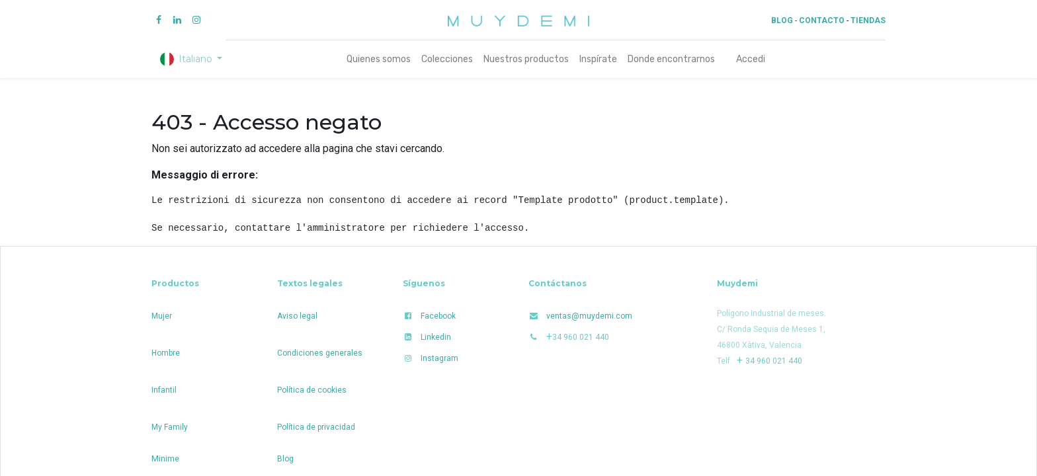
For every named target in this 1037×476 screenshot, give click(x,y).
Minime (165, 458)
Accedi (750, 59)
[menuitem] (378, 59)
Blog (285, 458)
